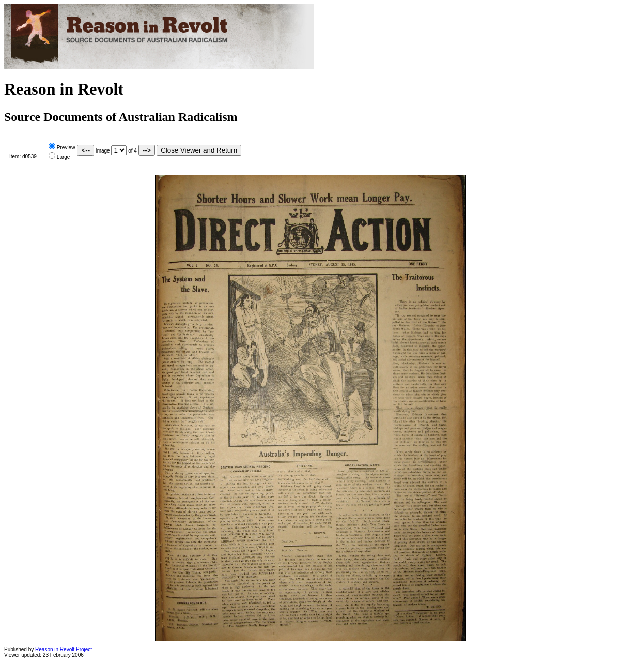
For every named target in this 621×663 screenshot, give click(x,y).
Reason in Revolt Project (63, 649)
